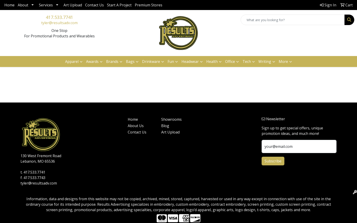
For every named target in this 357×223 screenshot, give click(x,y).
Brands (112, 61)
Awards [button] (92, 61)
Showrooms (171, 119)
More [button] (283, 61)
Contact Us (94, 5)
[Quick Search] (293, 20)
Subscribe (273, 161)
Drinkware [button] (151, 61)
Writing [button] (264, 61)
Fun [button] (171, 61)
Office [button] (230, 61)
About (23, 5)
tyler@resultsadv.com (59, 22)
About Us (136, 125)
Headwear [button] (190, 61)
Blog (165, 125)
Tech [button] (246, 61)
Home (9, 5)
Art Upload (73, 5)
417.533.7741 (59, 17)
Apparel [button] (72, 61)
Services (46, 5)
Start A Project (119, 5)
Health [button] (212, 61)
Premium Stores (148, 5)
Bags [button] (130, 61)
